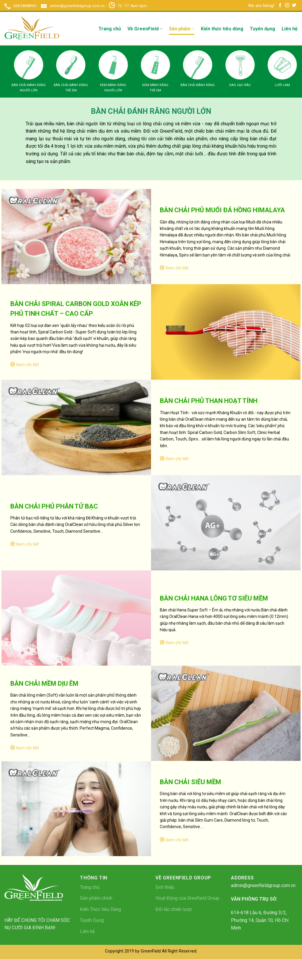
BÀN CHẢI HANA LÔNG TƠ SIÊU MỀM (214, 598)
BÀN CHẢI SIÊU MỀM (190, 782)
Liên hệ (290, 29)
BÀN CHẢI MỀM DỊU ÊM (44, 683)
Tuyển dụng (262, 29)
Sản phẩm (181, 29)
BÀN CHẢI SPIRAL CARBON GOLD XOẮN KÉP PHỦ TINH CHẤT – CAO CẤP (75, 308)
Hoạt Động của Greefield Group (187, 898)
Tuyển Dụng (92, 920)
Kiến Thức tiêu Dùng (100, 909)
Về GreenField (145, 29)
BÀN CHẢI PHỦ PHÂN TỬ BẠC (54, 506)
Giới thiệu (164, 887)
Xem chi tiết (174, 268)
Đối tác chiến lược (173, 909)
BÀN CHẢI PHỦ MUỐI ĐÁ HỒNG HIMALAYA (222, 210)
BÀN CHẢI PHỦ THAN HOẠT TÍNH (208, 400)
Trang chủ (110, 29)
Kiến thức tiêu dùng (222, 29)
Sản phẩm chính (96, 898)
